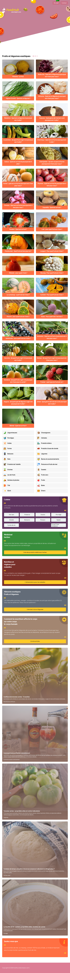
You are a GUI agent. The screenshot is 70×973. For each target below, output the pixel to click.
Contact (64, 3)
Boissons (27, 520)
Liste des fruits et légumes (35, 609)
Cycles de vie (11, 525)
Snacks (43, 514)
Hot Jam (11, 514)
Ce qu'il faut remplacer (55, 525)
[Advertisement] (35, 38)
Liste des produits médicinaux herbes (35, 552)
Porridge (58, 514)
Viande (11, 520)
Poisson (42, 520)
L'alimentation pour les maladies (35, 582)
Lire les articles (35, 641)
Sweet (59, 520)
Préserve (27, 514)
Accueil (56, 3)
